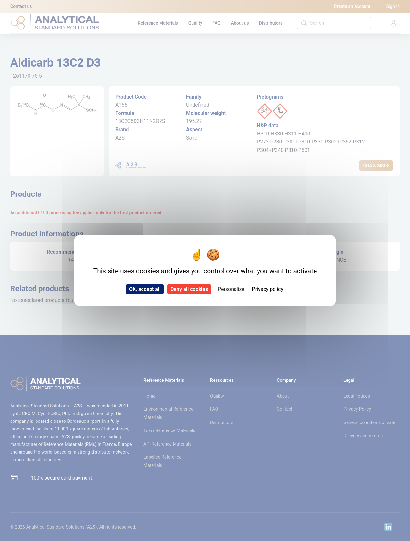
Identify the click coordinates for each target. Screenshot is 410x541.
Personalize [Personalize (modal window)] (231, 289)
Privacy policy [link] (267, 289)
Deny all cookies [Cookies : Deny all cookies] (189, 289)
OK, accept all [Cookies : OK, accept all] (144, 289)
